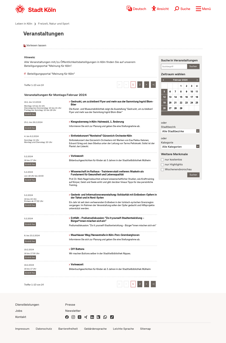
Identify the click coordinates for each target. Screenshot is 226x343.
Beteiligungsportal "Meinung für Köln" (51, 74)
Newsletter (73, 311)
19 (164, 102)
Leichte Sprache (123, 329)
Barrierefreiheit (68, 329)
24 (191, 102)
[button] (203, 8)
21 (175, 102)
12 (164, 97)
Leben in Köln (23, 23)
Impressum (22, 329)
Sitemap (145, 329)
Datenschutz (44, 329)
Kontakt (20, 317)
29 (181, 108)
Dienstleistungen (27, 304)
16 (186, 97)
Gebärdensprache (95, 329)
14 (175, 97)
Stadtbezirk (180, 125)
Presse (70, 304)
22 (181, 102)
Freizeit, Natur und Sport (53, 23)
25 (197, 102)
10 (191, 91)
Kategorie (180, 140)
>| (153, 84)
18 (197, 97)
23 (186, 102)
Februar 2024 (180, 79)
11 (197, 91)
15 (181, 97)
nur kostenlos (173, 159)
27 (170, 108)
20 (170, 102)
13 (170, 97)
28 (175, 108)
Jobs (18, 311)
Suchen (193, 66)
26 (164, 108)
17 (191, 97)
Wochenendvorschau (178, 169)
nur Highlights (174, 164)
